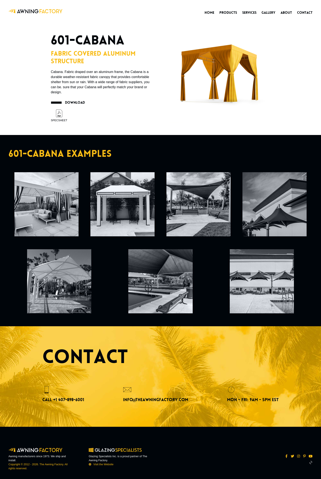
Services (249, 13)
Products (228, 13)
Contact (305, 13)
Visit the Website (103, 464)
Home (209, 13)
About (286, 13)
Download (75, 102)
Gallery (268, 13)
